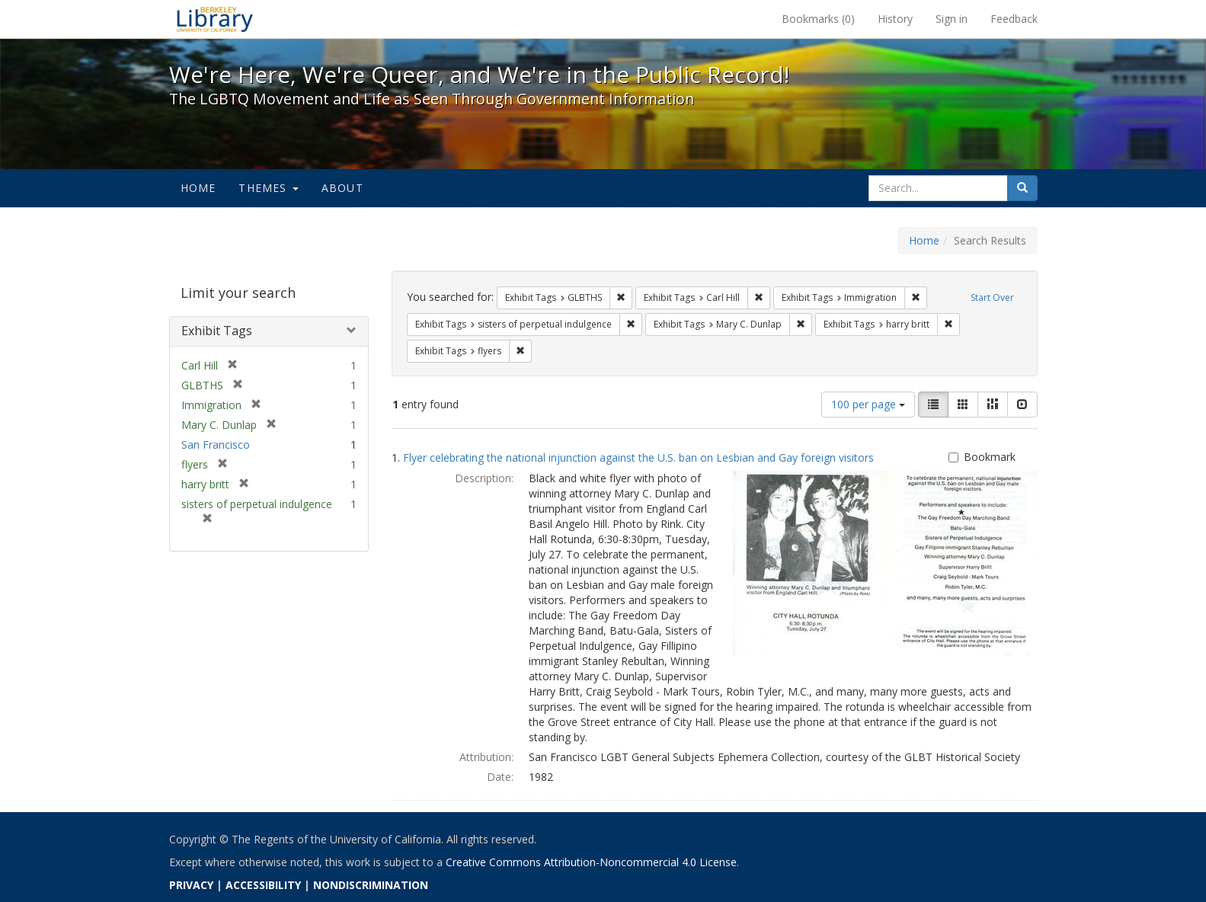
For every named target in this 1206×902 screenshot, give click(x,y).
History (895, 18)
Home (198, 188)
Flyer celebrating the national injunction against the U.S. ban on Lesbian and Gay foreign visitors (638, 457)
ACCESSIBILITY (263, 885)
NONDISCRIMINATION (370, 885)
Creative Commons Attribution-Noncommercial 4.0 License (591, 862)
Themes (268, 188)
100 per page (868, 404)
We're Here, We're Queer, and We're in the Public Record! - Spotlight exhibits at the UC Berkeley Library (215, 19)
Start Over (992, 297)
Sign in (952, 18)
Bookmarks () (818, 18)
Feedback (1014, 18)
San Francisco (215, 444)
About (342, 188)
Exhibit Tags (216, 330)
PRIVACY (191, 885)
